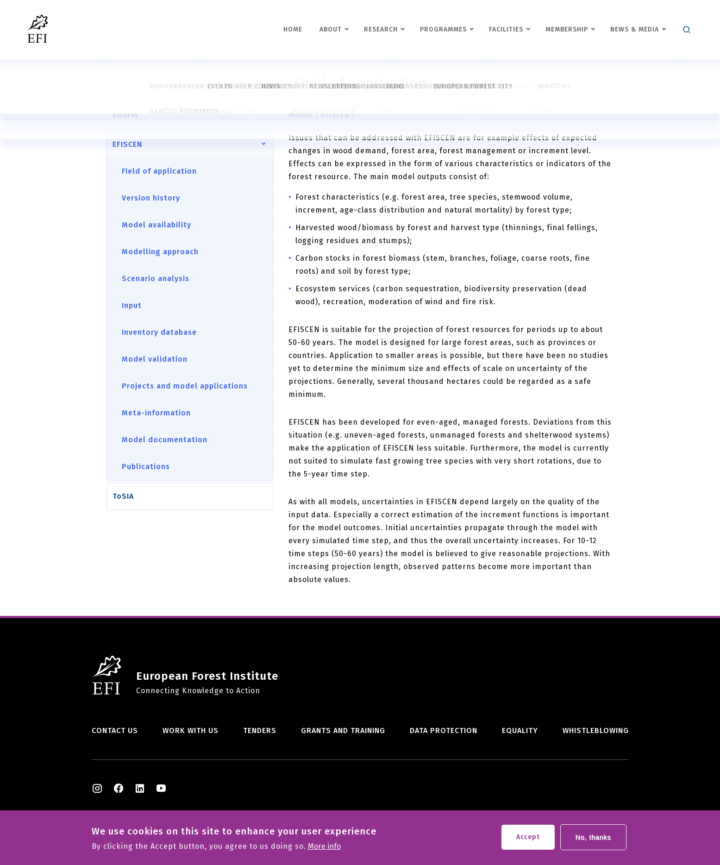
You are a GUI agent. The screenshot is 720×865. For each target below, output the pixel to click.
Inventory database (159, 332)
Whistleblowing (596, 730)
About (330, 29)
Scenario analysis (155, 278)
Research (381, 29)
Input (132, 305)
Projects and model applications (185, 386)
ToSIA (123, 496)
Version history (151, 198)
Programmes (443, 29)
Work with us (191, 730)
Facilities (506, 29)
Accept (528, 839)
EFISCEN (127, 144)
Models (300, 115)
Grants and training (343, 730)
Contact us (115, 730)
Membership (566, 29)
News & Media (634, 29)
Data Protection (443, 730)
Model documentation (164, 439)
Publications (146, 466)
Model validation (155, 359)
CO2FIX (125, 114)
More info (324, 849)
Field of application (159, 171)
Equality (520, 730)
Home (292, 29)
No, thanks (593, 839)
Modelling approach (160, 251)
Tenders (259, 730)
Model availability (156, 224)
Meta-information (156, 412)
